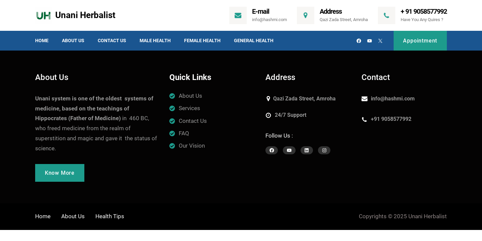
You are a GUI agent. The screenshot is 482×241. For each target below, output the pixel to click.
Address (331, 11)
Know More (60, 173)
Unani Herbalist (85, 15)
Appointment (420, 40)
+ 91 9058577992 (424, 11)
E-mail (260, 11)
